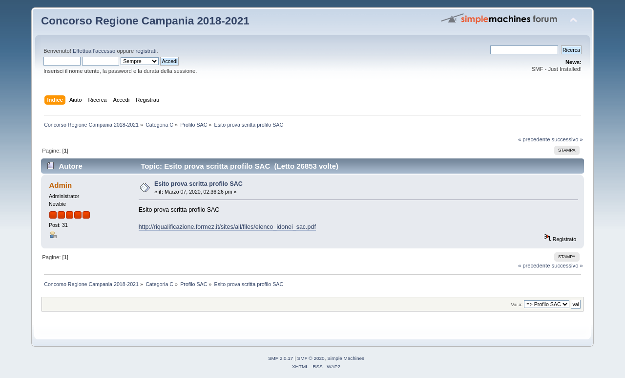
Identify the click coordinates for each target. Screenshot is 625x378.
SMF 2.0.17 (280, 358)
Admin (60, 185)
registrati (145, 51)
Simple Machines (345, 358)
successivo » (567, 139)
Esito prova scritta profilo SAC (198, 183)
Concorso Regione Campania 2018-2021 (145, 21)
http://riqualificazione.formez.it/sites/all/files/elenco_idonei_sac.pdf (227, 226)
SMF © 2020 (311, 358)
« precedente (534, 139)
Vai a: (516, 304)
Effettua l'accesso (94, 51)
